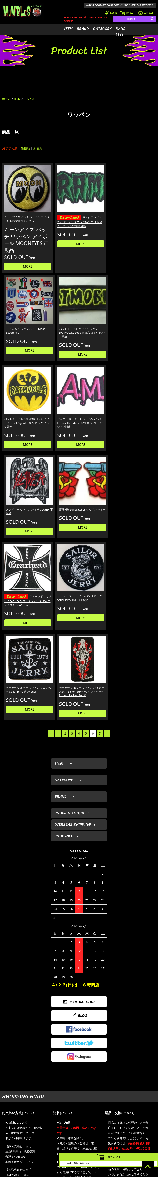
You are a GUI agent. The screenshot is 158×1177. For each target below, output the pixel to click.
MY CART (127, 12)
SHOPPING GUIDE (117, 5)
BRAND (83, 28)
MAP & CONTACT (96, 5)
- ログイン (110, 1129)
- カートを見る (112, 1135)
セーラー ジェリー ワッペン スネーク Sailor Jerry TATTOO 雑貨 (58, 403)
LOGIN (111, 12)
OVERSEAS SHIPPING (141, 5)
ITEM (68, 28)
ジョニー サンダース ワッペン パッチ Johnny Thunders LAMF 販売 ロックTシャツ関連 (59, 326)
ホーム (6, 99)
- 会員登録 (110, 1123)
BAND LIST (120, 31)
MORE (20, 269)
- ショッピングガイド (116, 1147)
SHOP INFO (63, 557)
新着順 (38, 148)
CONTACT (145, 12)
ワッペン (29, 99)
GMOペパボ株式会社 (90, 1173)
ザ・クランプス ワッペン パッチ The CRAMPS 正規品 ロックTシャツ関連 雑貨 (59, 210)
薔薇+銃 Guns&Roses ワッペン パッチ (137, 322)
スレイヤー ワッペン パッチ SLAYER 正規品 (98, 322)
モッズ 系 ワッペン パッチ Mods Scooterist (98, 204)
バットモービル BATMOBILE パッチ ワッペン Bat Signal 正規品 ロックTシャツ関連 (20, 326)
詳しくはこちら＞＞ (35, 1084)
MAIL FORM (30, 1149)
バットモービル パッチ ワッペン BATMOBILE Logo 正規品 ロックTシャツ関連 (137, 208)
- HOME (139, 1123)
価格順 (25, 148)
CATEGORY (102, 28)
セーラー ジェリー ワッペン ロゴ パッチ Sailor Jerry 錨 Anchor (98, 403)
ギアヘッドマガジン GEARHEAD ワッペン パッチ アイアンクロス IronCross (19, 408)
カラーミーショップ (47, 1173)
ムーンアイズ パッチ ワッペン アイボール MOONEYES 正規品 (19, 206)
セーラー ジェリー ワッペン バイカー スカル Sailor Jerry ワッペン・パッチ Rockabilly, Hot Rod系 (137, 407)
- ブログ (139, 1129)
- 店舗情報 (140, 1135)
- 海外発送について (114, 1141)
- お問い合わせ (143, 1141)
